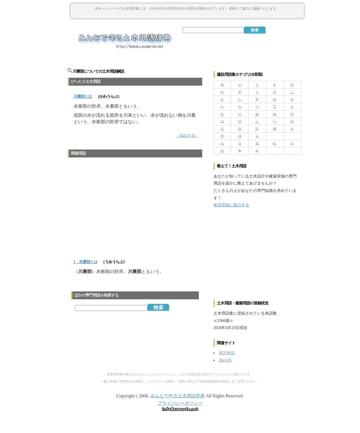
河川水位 (227, 352)
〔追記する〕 (187, 136)
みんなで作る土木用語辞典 (177, 395)
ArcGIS (225, 360)
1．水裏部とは (85, 262)
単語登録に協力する (231, 205)
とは (83, 96)
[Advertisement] (187, 14)
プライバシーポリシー (180, 403)
